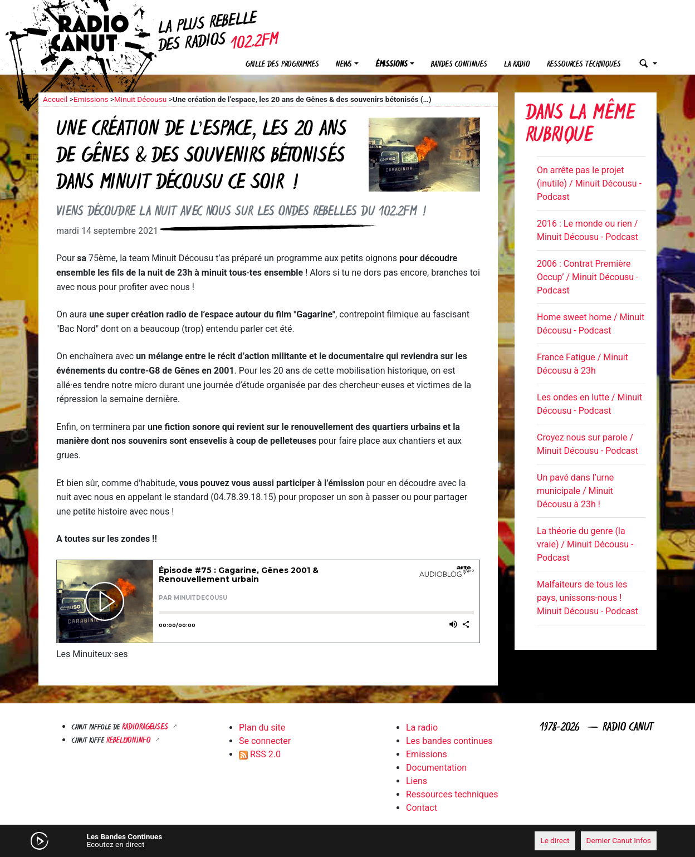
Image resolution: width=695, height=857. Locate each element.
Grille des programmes (282, 64)
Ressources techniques (584, 64)
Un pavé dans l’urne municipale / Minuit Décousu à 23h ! (575, 491)
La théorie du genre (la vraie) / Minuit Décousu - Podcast (585, 544)
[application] (347, 841)
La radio (517, 64)
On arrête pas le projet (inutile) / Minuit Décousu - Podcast (589, 183)
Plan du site (262, 727)
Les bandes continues (449, 741)
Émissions (391, 64)
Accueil (55, 99)
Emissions (91, 99)
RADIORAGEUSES (146, 727)
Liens (416, 781)
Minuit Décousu (140, 99)
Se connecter (265, 741)
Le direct (554, 840)
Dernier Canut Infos (619, 840)
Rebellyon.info (129, 740)
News (344, 64)
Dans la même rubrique (580, 125)
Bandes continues (459, 64)
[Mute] (211, 840)
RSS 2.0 (260, 754)
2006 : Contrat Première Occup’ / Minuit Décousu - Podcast (587, 277)
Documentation (436, 767)
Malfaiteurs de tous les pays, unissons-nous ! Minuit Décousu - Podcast (587, 597)
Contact (421, 807)
